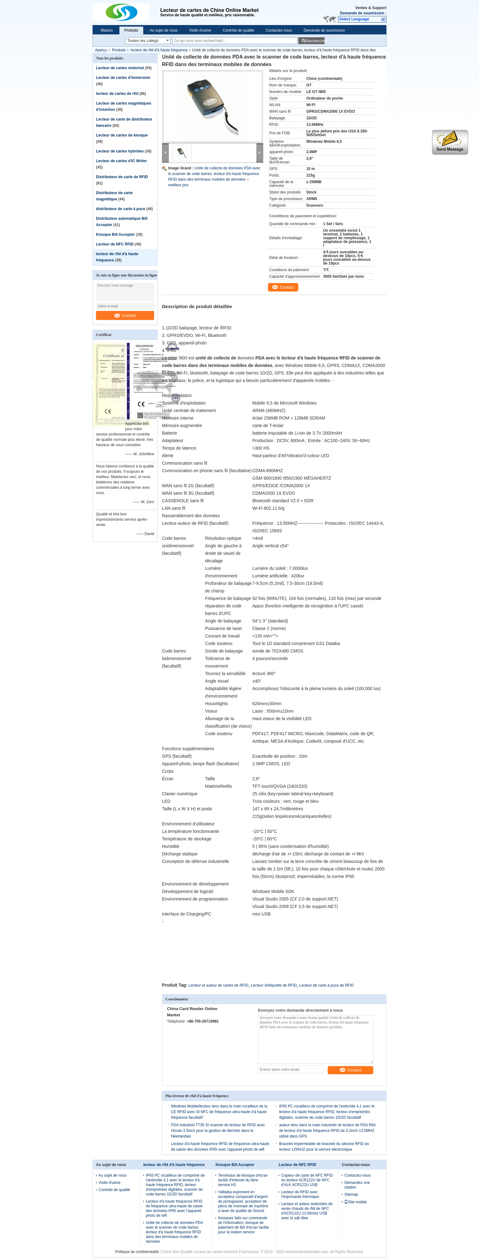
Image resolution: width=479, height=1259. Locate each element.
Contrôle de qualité (238, 30)
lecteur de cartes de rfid (117, 93)
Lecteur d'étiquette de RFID (274, 985)
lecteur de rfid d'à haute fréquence (159, 50)
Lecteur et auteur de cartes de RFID (218, 985)
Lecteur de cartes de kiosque (122, 135)
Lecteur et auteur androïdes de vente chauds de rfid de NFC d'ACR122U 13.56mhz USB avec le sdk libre (306, 1211)
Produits (131, 30)
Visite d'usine (200, 30)
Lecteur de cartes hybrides (120, 151)
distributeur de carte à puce (120, 209)
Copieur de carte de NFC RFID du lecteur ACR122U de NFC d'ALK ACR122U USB (307, 1180)
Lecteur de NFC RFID (115, 244)
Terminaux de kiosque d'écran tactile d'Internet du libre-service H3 (243, 1180)
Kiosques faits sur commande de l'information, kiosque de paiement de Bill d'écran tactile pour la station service (243, 1225)
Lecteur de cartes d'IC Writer (121, 161)
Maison (107, 30)
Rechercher (315, 41)
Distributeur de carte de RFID (122, 177)
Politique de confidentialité (137, 1252)
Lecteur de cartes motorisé (120, 68)
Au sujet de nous (164, 30)
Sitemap (351, 1194)
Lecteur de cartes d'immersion (123, 77)
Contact (125, 315)
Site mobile (355, 1202)
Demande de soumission (362, 13)
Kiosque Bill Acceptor (115, 234)
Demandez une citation (357, 1184)
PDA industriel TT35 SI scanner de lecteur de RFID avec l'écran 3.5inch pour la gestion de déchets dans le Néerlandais (218, 1130)
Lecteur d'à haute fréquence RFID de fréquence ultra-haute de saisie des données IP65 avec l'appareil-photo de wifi (174, 1208)
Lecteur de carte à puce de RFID (326, 985)
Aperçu (101, 50)
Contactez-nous (279, 30)
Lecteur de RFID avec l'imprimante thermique (300, 1194)
